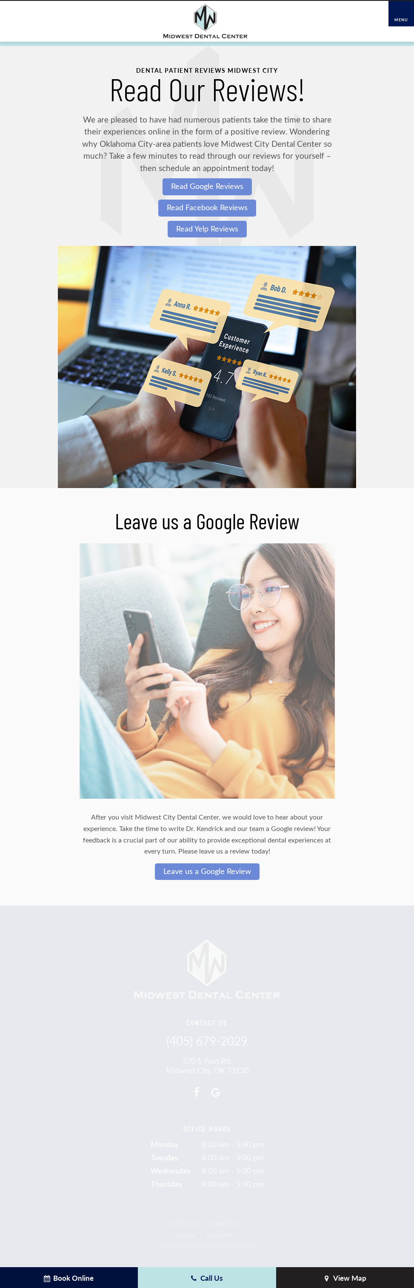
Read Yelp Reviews (207, 228)
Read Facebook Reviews (207, 207)
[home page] (205, 21)
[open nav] (401, 14)
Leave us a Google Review (207, 871)
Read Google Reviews (207, 186)
